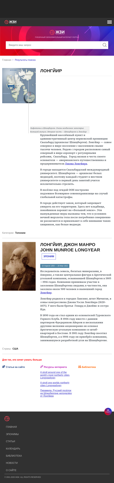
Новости (12, 463)
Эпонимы (12, 434)
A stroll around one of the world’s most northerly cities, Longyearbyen (55, 375)
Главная (6, 60)
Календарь (13, 448)
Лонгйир (46, 292)
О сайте (11, 470)
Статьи (10, 441)
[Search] (57, 45)
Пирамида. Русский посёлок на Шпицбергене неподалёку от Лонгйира (56, 393)
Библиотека (14, 456)
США (15, 348)
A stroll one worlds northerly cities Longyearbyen (54, 384)
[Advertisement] (57, 8)
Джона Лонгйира (76, 163)
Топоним (20, 233)
